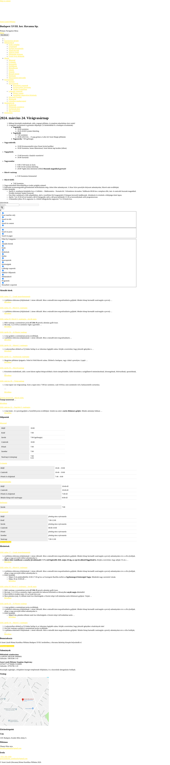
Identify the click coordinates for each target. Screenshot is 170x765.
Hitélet (6, 58)
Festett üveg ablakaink (16, 56)
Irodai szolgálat (14, 45)
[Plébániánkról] (3, 274)
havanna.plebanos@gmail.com (10, 748)
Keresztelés (13, 64)
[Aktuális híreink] (3, 241)
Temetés (11, 72)
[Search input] (9, 205)
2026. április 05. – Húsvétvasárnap (12, 368)
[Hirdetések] (3, 250)
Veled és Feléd (14, 52)
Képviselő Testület (15, 97)
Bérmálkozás (13, 68)
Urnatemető (13, 46)
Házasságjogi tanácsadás (17, 78)
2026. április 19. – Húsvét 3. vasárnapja (14, 345)
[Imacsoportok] (3, 258)
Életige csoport (18, 93)
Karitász (11, 82)
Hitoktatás (12, 76)
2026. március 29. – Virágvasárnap (12, 381)
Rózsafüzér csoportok (20, 85)
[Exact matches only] (3, 213)
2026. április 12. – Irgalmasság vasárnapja (14, 357)
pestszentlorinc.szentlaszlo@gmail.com (13, 758)
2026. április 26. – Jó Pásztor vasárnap (13, 332)
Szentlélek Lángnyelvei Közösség (25, 95)
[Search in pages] (3, 234)
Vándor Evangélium (20, 89)
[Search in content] (3, 221)
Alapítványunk (14, 50)
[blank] (3, 246)
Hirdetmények (9, 103)
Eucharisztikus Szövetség (22, 87)
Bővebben (7, 302)
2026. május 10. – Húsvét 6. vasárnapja (13, 308)
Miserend (12, 60)
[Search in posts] (3, 229)
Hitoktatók (12, 99)
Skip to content (5, 1)
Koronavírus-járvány (11, 41)
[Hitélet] (3, 254)
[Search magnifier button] (2, 207)
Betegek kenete (14, 74)
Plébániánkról (9, 43)
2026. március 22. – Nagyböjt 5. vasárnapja (15, 407)
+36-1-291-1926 (5, 757)
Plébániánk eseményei (16, 107)
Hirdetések (12, 105)
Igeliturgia (3, 502)
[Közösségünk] (3, 262)
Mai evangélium (14, 111)
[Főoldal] (4, 39)
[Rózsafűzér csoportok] (3, 283)
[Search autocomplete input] (29, 205)
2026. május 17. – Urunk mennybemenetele (15, 296)
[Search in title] (3, 217)
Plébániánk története (16, 54)
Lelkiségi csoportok (15, 91)
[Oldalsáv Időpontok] (3, 270)
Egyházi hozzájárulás (16, 48)
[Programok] (3, 278)
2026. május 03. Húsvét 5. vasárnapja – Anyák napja (18, 319)
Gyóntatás (12, 62)
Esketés (11, 70)
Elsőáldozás (13, 66)
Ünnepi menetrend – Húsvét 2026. (12, 398)
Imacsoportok (13, 83)
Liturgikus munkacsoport (17, 101)
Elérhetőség (8, 113)
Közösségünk (9, 80)
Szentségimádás (5, 482)
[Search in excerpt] (3, 225)
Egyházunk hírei (14, 109)
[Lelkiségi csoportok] (3, 266)
